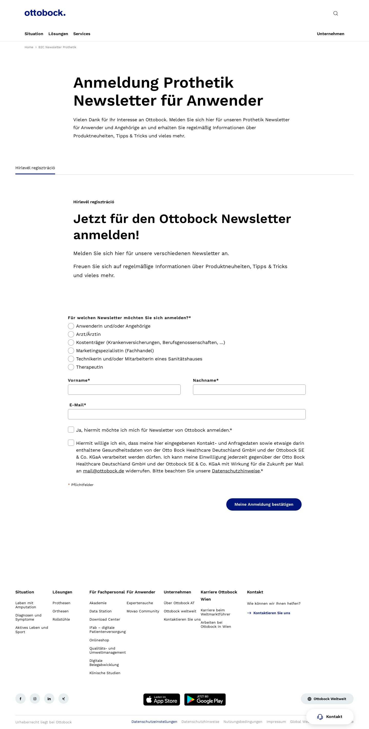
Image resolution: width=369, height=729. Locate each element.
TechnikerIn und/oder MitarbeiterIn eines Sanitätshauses (139, 358)
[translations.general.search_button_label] (336, 13)
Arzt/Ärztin (88, 334)
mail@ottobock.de (103, 470)
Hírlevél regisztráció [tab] (35, 167)
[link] (34, 34)
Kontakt (255, 592)
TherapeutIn (89, 367)
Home (29, 47)
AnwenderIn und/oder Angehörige (113, 326)
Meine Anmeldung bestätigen (263, 504)
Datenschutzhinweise (236, 470)
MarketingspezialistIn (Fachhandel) (115, 350)
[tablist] (184, 169)
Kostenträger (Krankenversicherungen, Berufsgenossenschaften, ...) (150, 342)
